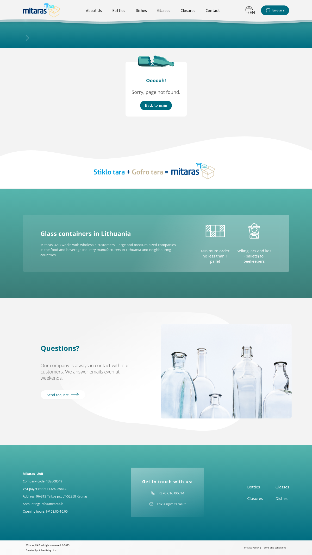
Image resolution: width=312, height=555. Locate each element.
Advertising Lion (48, 550)
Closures (188, 10)
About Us (94, 10)
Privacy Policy (251, 547)
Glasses (163, 10)
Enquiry (275, 10)
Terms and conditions (274, 547)
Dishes (141, 10)
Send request (63, 394)
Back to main (156, 105)
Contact (213, 10)
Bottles (118, 10)
